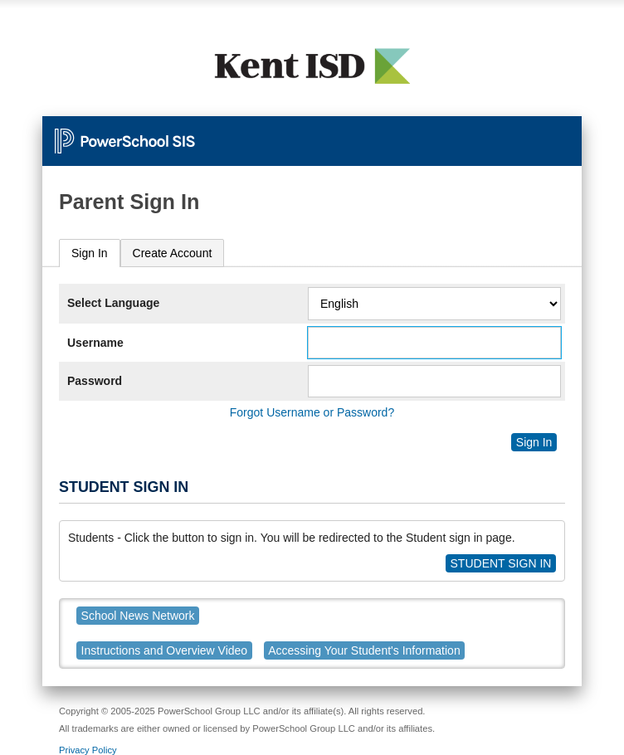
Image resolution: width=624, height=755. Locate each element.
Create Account (172, 253)
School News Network (138, 615)
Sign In (89, 253)
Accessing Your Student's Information (364, 650)
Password (94, 380)
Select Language (113, 302)
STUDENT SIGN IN (501, 563)
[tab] (89, 253)
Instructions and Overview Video (164, 650)
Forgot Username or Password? (312, 412)
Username (95, 342)
